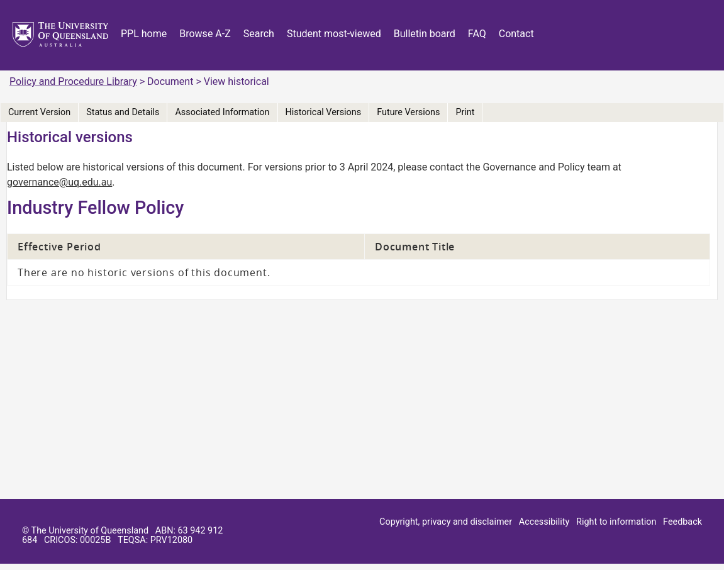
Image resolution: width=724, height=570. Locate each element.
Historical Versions (324, 112)
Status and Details (122, 112)
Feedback (682, 522)
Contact (516, 34)
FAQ (477, 34)
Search (258, 34)
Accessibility (544, 522)
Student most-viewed (334, 34)
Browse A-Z (205, 34)
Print (464, 112)
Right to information (616, 522)
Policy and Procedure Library (73, 81)
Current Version (39, 112)
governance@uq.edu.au (59, 182)
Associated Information (222, 112)
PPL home (144, 34)
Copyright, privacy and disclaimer (445, 522)
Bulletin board (424, 34)
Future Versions (408, 112)
